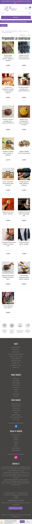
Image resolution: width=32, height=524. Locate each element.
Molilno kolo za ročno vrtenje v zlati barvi (8, 213)
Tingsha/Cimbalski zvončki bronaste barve (24, 152)
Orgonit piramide (16, 415)
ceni (26, 35)
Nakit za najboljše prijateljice (16, 354)
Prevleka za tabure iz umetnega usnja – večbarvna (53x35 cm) (24, 89)
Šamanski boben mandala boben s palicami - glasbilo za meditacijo (8, 57)
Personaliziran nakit (16, 365)
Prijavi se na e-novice (15, 508)
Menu (16, 17)
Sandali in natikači (16, 435)
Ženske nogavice (16, 450)
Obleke (16, 444)
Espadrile (16, 439)
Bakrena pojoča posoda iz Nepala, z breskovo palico (8, 277)
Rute (16, 392)
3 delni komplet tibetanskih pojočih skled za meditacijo (24, 277)
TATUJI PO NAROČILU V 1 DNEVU (8, 22)
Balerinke (16, 437)
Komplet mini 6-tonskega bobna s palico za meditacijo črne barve (24, 122)
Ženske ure (16, 378)
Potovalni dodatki (16, 406)
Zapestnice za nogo (16, 361)
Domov (2, 31)
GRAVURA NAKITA (23, 22)
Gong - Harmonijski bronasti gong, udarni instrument (8, 183)
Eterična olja (16, 419)
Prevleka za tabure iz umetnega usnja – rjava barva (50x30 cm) (8, 121)
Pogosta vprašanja (10, 494)
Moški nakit (16, 367)
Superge (16, 441)
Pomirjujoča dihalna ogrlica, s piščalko (24, 243)
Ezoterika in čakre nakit (16, 356)
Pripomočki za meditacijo (7, 32)
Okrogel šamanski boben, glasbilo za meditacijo (24, 183)
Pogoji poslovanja (22, 494)
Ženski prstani (16, 352)
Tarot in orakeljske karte (16, 417)
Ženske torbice (16, 385)
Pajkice (16, 446)
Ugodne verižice (16, 347)
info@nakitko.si (16, 516)
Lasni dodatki (16, 380)
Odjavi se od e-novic (16, 511)
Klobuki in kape (16, 410)
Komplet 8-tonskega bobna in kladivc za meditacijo (8, 153)
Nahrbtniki (16, 387)
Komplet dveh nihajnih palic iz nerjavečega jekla (24, 213)
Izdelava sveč (16, 408)
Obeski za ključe (16, 404)
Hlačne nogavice (16, 448)
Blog (16, 497)
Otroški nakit (16, 363)
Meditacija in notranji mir (23, 31)
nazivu (29, 35)
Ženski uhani (16, 349)
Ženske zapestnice (16, 358)
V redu (22, 521)
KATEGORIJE (3, 25)
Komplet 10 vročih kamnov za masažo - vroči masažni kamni (24, 57)
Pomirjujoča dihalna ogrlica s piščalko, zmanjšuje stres (8, 244)
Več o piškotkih (28, 521)
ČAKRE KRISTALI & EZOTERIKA (11, 31)
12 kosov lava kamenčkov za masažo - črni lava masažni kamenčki (8, 89)
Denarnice (16, 389)
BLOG (17, 22)
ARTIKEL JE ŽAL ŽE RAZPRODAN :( (24, 171)
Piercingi (16, 396)
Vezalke (16, 412)
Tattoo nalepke (16, 383)
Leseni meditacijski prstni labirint (8, 307)
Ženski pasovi (16, 394)
